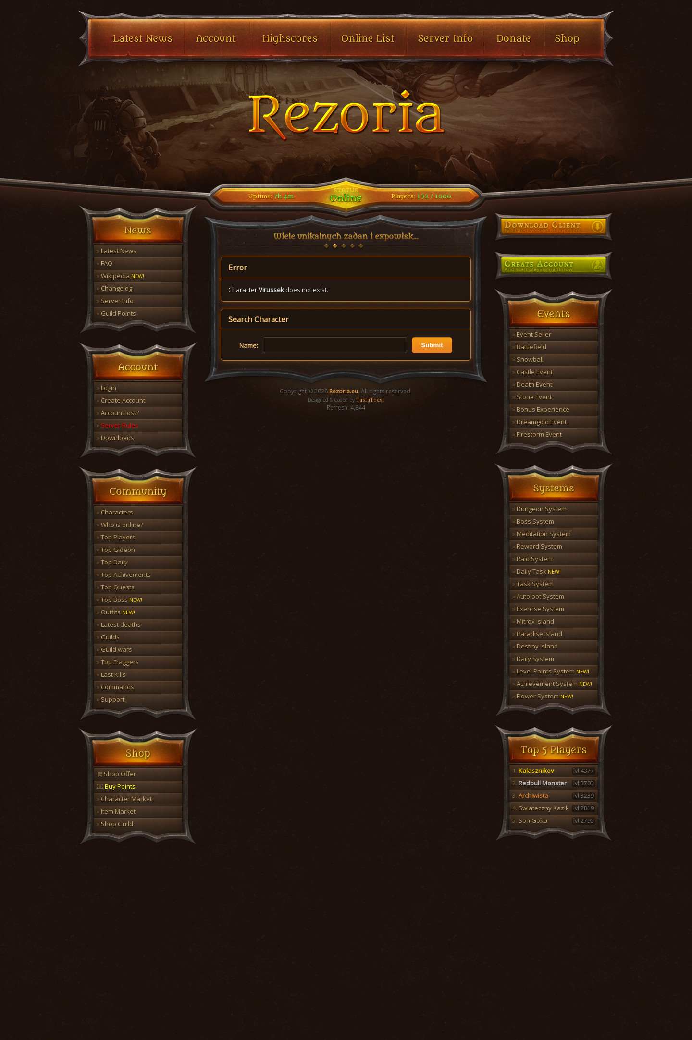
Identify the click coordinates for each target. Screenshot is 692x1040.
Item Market (116, 811)
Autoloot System (538, 596)
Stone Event (532, 396)
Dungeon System (539, 508)
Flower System (542, 696)
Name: (248, 345)
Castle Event (532, 371)
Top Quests (116, 587)
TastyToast (370, 400)
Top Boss (119, 599)
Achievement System (552, 683)
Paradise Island (537, 633)
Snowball (528, 359)
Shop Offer (116, 774)
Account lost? (118, 412)
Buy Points (116, 786)
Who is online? (120, 524)
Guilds (108, 637)
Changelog (114, 288)
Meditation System (541, 533)
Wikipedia (120, 275)
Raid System (532, 558)
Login (106, 387)
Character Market (124, 799)
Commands (115, 687)
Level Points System (550, 671)
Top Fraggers (118, 662)
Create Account (121, 400)
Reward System (537, 546)
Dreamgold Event (539, 421)
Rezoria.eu (343, 391)
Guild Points (116, 313)
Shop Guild (115, 824)
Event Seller (531, 334)
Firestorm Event (537, 434)
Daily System (533, 658)
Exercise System (538, 608)
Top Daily (112, 562)
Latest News (116, 250)
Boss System (533, 521)
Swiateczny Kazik (553, 808)
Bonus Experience (540, 409)
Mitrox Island (533, 621)
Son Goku (553, 820)
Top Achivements (124, 574)
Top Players (116, 537)
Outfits (116, 612)
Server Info (115, 300)
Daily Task (536, 571)
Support (110, 699)
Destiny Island (535, 646)
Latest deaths (119, 624)
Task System (533, 583)
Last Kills (111, 674)
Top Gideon (116, 549)
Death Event (532, 384)
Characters (115, 512)
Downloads (115, 437)
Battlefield (529, 347)
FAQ (104, 263)
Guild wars (114, 649)
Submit (432, 345)
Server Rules (117, 425)
